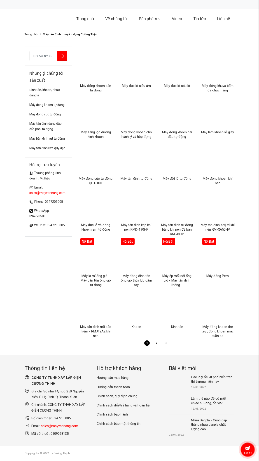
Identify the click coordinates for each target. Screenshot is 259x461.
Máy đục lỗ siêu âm (136, 86)
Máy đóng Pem (217, 276)
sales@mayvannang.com (47, 193)
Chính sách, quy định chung (117, 396)
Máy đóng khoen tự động (47, 105)
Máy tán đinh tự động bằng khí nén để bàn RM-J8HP (177, 229)
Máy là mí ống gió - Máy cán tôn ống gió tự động (96, 280)
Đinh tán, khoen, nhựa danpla (44, 92)
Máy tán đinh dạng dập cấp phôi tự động (45, 126)
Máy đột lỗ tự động (177, 179)
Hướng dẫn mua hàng (112, 378)
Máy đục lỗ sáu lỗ (177, 86)
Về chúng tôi (116, 18)
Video (177, 18)
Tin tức (199, 18)
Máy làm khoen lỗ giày (217, 132)
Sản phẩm (150, 18)
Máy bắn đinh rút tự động (47, 138)
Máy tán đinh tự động (136, 179)
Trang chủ (85, 18)
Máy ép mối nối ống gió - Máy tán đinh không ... (176, 280)
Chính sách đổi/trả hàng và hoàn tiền (124, 405)
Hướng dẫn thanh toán (113, 387)
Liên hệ (223, 18)
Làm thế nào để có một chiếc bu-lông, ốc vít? (208, 401)
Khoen (136, 327)
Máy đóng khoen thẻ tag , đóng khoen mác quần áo (217, 331)
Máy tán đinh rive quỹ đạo (47, 148)
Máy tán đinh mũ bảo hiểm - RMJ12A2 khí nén (95, 331)
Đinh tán (177, 327)
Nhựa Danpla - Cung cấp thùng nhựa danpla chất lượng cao (209, 424)
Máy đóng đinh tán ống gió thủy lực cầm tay (136, 280)
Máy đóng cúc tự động (45, 114)
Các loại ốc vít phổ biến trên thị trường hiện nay (211, 379)
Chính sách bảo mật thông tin (118, 424)
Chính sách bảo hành (112, 414)
